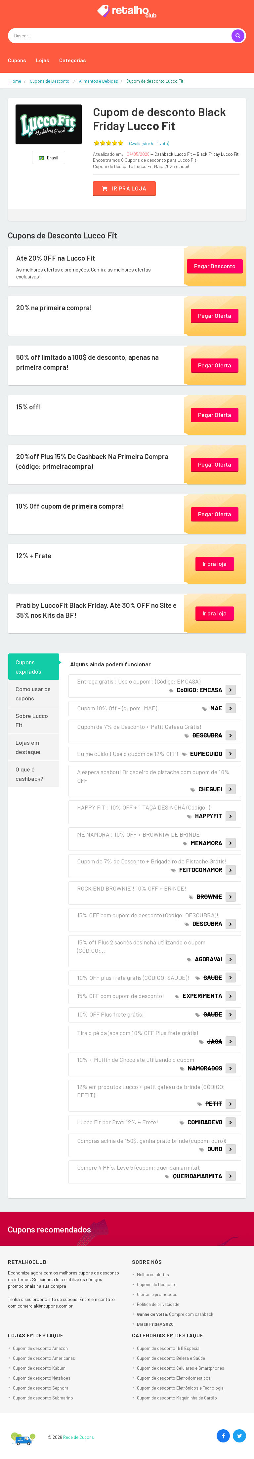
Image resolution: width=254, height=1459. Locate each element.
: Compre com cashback (175, 1314)
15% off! (29, 406)
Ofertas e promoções (157, 1294)
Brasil (48, 157)
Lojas (42, 60)
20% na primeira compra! (56, 307)
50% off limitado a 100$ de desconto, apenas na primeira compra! (91, 362)
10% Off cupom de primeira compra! (72, 506)
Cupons (17, 60)
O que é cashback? (29, 774)
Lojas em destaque (28, 747)
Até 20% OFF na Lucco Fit (57, 258)
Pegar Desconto (214, 265)
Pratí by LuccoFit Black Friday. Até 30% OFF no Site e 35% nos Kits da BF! (97, 610)
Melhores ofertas (153, 1274)
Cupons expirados (28, 666)
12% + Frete (34, 555)
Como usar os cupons (33, 693)
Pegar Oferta (214, 315)
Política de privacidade (158, 1304)
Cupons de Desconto (157, 1284)
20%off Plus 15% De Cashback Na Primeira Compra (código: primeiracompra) (96, 461)
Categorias (72, 60)
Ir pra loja (126, 188)
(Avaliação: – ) (149, 143)
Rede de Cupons (78, 1437)
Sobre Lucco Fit (32, 720)
